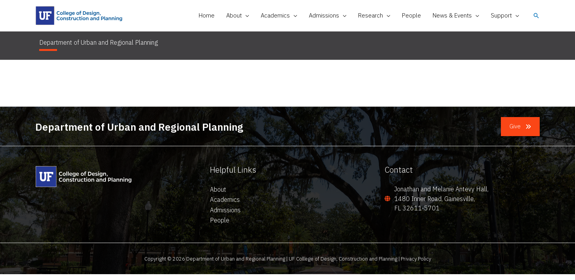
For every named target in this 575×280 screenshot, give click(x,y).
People (219, 220)
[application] (245, 15)
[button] (237, 15)
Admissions (225, 210)
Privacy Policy (416, 258)
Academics (225, 199)
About (218, 189)
